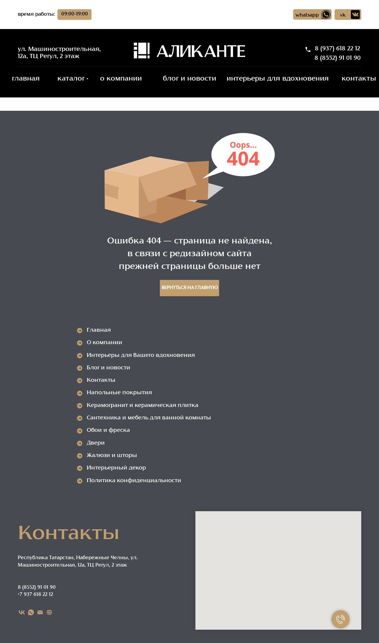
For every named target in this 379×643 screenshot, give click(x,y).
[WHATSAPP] (31, 612)
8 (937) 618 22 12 (337, 49)
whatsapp (307, 15)
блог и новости (189, 79)
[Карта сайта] (49, 612)
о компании (121, 79)
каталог (71, 79)
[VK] (21, 612)
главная (26, 79)
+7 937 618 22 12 (35, 594)
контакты (359, 79)
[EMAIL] (40, 612)
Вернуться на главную (190, 288)
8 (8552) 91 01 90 (337, 58)
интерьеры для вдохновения (278, 79)
